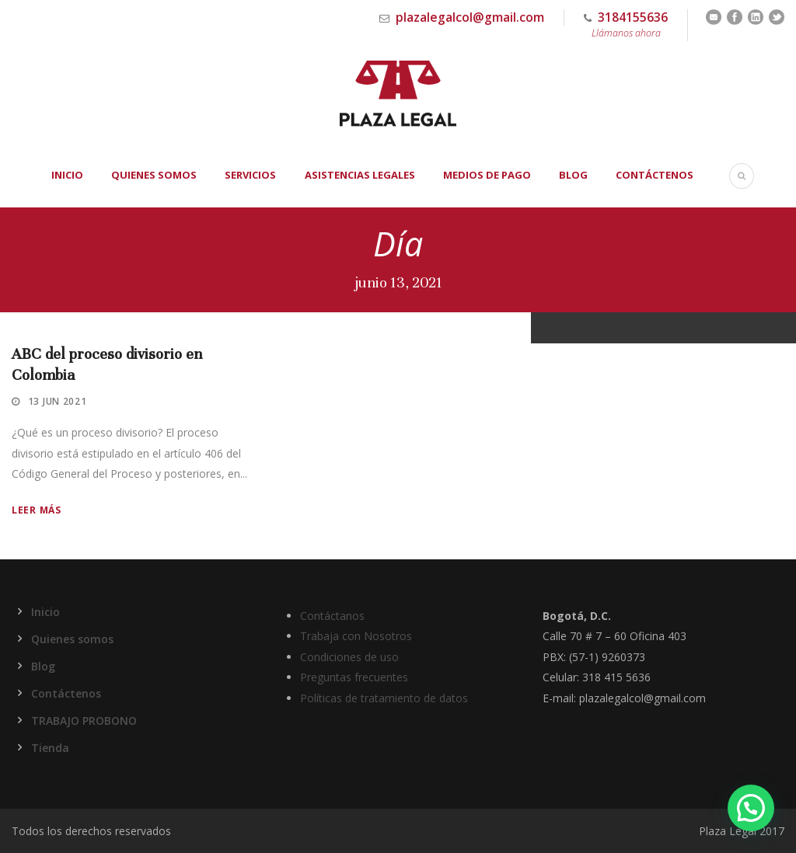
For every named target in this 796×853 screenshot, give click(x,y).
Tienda (50, 747)
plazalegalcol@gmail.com (470, 17)
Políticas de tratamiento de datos (384, 698)
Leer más (36, 510)
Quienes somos (154, 175)
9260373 (623, 656)
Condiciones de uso (349, 656)
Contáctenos (654, 175)
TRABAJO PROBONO (84, 720)
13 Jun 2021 (57, 401)
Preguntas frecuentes (354, 677)
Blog (573, 175)
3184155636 (626, 25)
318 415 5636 (616, 677)
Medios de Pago (487, 175)
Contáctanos (332, 615)
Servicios (250, 175)
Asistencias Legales (360, 175)
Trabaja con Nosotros (356, 635)
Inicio (67, 175)
